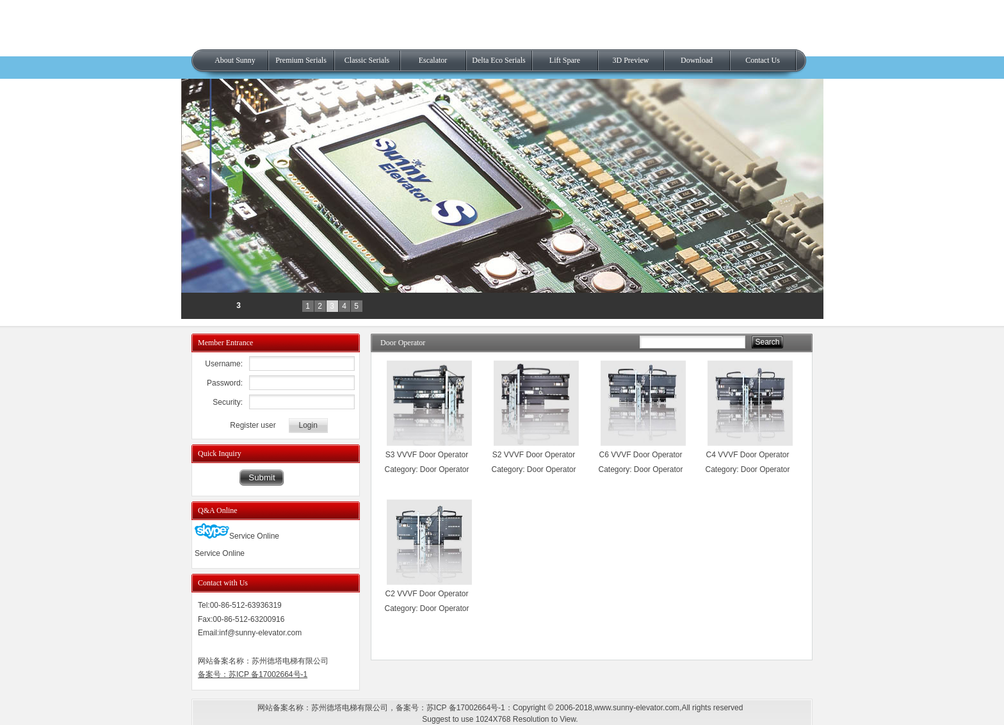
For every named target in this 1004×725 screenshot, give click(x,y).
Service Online (237, 536)
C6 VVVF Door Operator (640, 454)
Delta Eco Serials (498, 60)
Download (697, 60)
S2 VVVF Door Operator (533, 454)
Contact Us (762, 60)
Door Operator (444, 469)
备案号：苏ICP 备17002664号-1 (252, 674)
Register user (252, 425)
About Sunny (235, 60)
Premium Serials (301, 60)
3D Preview (631, 60)
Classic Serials (366, 60)
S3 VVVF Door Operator (426, 454)
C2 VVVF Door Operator (426, 593)
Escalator (433, 60)
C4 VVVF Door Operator (747, 454)
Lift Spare (564, 60)
